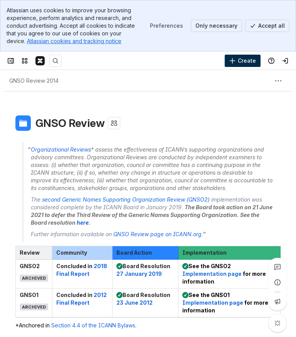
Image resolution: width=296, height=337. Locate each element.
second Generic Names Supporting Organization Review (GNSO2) (126, 199)
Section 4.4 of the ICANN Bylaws (93, 325)
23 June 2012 (134, 302)
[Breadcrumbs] (34, 81)
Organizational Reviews (61, 149)
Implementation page (212, 273)
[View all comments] (277, 267)
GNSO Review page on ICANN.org (157, 234)
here (83, 222)
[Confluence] (40, 61)
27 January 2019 (139, 273)
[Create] (243, 61)
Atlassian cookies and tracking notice (74, 41)
